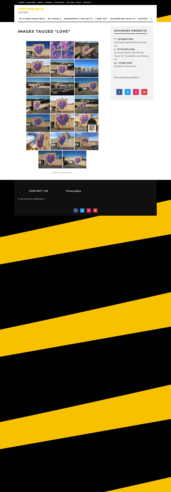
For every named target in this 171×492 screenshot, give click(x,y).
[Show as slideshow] (62, 172)
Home (21, 2)
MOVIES (143, 19)
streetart (59, 2)
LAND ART (101, 19)
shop (78, 2)
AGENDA (48, 2)
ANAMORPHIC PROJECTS (78, 19)
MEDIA (40, 2)
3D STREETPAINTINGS (32, 19)
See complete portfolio (126, 77)
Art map (70, 2)
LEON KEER (31, 2)
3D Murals (54, 19)
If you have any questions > (31, 199)
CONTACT (87, 2)
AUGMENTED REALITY (123, 19)
